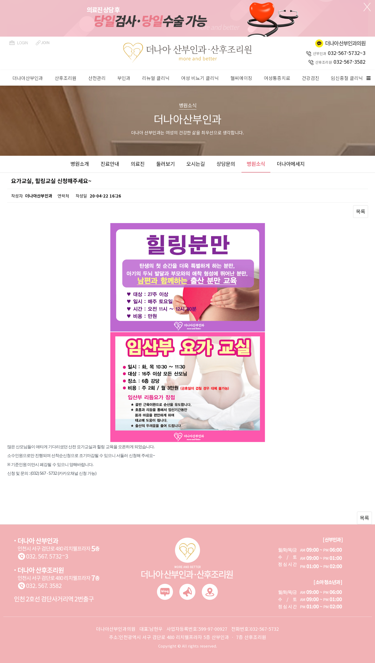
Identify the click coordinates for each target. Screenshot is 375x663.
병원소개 (79, 163)
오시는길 (195, 163)
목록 (360, 211)
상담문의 (225, 163)
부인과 (123, 78)
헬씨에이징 (241, 78)
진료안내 (110, 163)
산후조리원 (66, 78)
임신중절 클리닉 (347, 78)
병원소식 (256, 163)
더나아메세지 (291, 163)
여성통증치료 (277, 78)
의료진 (138, 163)
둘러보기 (165, 163)
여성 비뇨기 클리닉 (200, 78)
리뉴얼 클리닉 (156, 78)
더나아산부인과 (27, 78)
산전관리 (97, 78)
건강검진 (310, 78)
